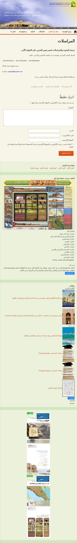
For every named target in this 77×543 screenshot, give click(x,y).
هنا (36, 77)
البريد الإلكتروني (67, 135)
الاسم (71, 131)
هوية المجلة (34, 168)
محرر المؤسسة (36, 86)
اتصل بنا (13, 31)
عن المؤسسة (23, 31)
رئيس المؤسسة (66, 31)
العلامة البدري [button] (70, 288)
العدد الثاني (62, 168)
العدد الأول (70, 168)
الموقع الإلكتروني (68, 140)
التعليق (71, 108)
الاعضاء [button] (72, 401)
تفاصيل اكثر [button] (71, 231)
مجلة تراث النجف (53, 31)
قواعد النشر (44, 168)
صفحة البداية (75, 31)
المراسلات (52, 168)
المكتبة (33, 31)
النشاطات (42, 31)
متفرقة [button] (72, 403)
